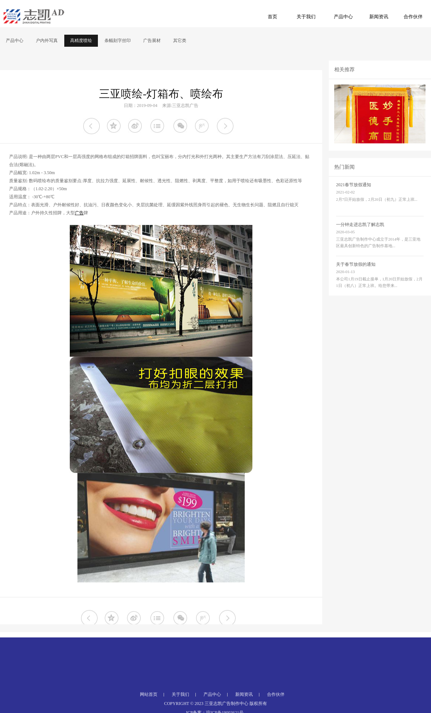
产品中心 (343, 16)
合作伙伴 (413, 16)
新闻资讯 (378, 16)
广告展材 (152, 40)
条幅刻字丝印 (117, 40)
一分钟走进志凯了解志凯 (360, 235)
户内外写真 (47, 40)
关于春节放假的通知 (355, 275)
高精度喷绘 (81, 40)
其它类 (179, 40)
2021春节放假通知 (353, 195)
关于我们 (306, 16)
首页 (272, 16)
